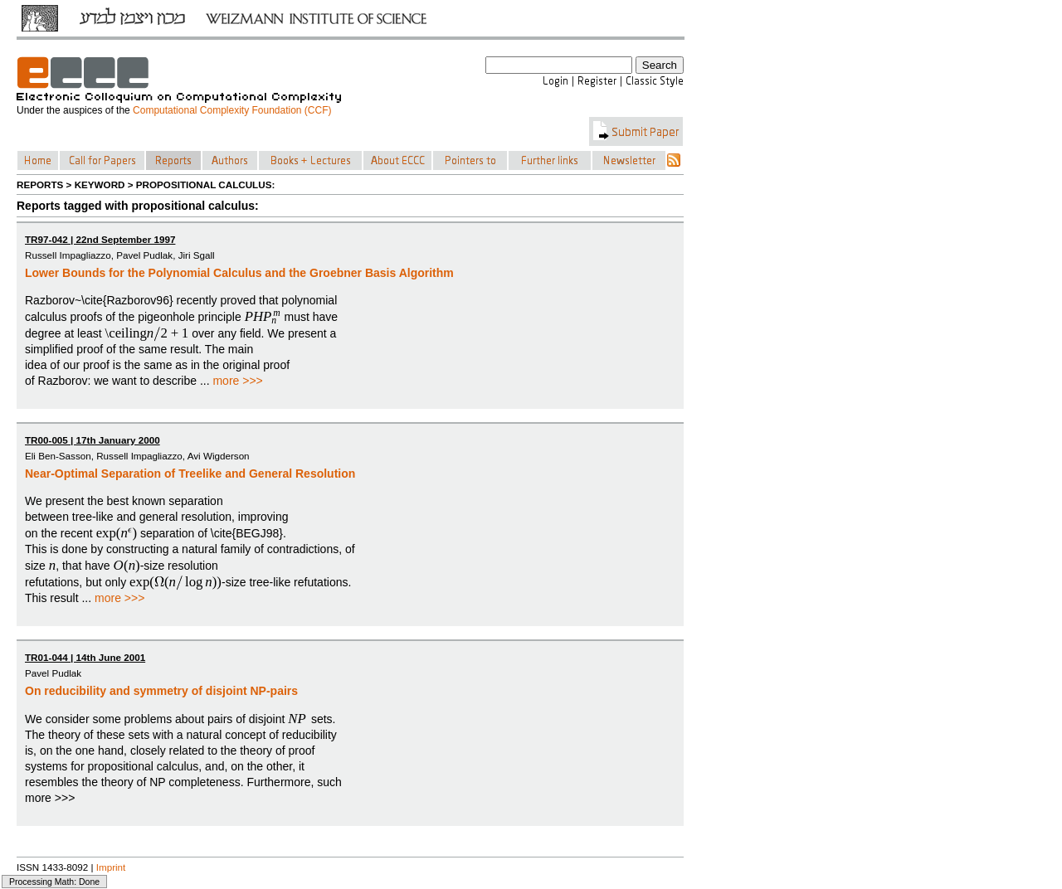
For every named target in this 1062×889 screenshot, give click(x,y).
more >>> (237, 380)
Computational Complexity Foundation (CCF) (232, 110)
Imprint (111, 867)
